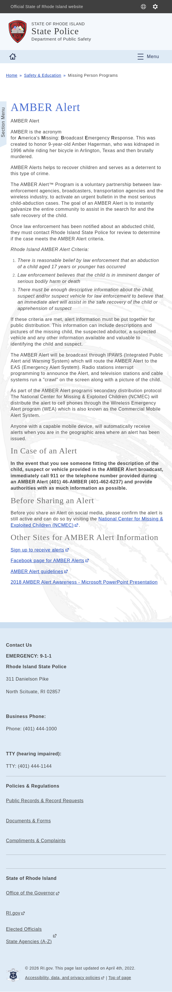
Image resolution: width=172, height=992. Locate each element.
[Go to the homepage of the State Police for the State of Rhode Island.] (18, 31)
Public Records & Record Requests (45, 800)
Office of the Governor (30, 892)
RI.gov (13, 913)
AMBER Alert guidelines (37, 571)
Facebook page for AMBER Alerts (47, 560)
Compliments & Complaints (36, 840)
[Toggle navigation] (148, 56)
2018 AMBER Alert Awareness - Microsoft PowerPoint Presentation (84, 582)
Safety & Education (42, 75)
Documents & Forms (28, 820)
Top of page (120, 977)
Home (12, 75)
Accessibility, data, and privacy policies (62, 977)
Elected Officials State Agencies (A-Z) (29, 935)
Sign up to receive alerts (37, 549)
